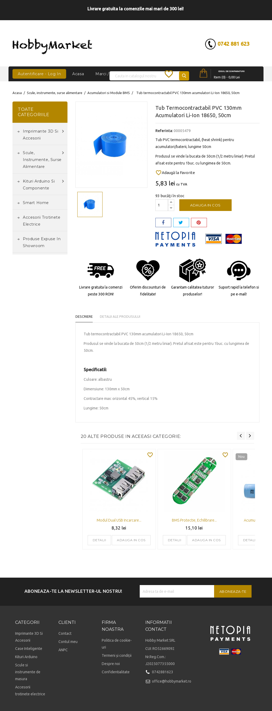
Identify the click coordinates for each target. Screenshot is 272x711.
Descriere (84, 316)
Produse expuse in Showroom (42, 242)
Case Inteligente (28, 648)
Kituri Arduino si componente (43, 184)
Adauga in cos (205, 205)
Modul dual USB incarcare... (119, 520)
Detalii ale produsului (125, 316)
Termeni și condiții (116, 655)
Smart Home (36, 202)
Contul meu (68, 642)
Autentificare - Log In (39, 73)
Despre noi (111, 664)
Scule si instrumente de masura (27, 672)
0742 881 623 (219, 44)
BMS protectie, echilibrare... (194, 520)
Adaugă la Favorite (175, 173)
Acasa (78, 73)
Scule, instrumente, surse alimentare (43, 159)
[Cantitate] (161, 205)
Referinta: (164, 131)
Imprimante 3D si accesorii (43, 134)
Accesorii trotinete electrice (41, 221)
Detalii (99, 540)
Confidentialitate (116, 672)
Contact (64, 633)
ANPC (63, 650)
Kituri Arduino (26, 657)
